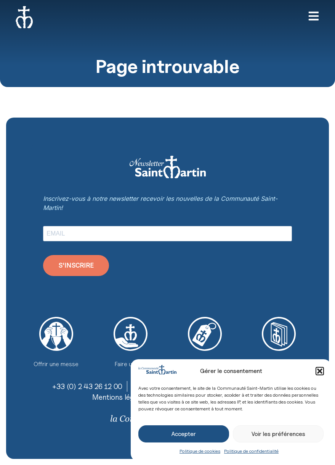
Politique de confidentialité (251, 451)
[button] (320, 371)
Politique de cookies (200, 451)
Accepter (184, 434)
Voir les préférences (278, 434)
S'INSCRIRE (76, 265)
